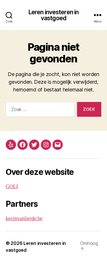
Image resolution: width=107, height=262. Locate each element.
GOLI (12, 186)
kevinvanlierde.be (24, 218)
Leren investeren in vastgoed (53, 15)
